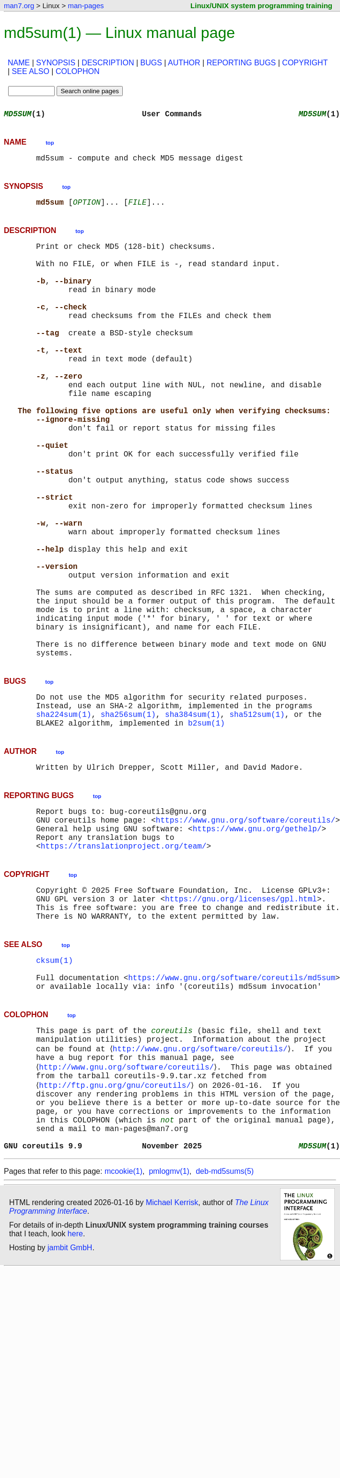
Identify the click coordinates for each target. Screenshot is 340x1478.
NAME (19, 63)
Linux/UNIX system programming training (261, 5)
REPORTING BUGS (241, 63)
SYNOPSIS (55, 63)
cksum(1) (54, 1087)
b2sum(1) (206, 828)
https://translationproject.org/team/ (124, 963)
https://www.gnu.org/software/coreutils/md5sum (231, 1108)
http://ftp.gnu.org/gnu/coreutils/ (117, 1228)
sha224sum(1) (63, 818)
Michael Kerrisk (172, 1359)
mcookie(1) (123, 1328)
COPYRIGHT (305, 63)
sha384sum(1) (192, 818)
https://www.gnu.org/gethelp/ (257, 941)
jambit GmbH (69, 1404)
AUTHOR (184, 63)
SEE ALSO (30, 71)
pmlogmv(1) (169, 1328)
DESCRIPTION (108, 63)
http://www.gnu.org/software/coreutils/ (201, 1186)
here (75, 1390)
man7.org (19, 5)
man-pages (86, 5)
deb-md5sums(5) (225, 1328)
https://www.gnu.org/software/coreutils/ (245, 931)
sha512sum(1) (256, 818)
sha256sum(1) (128, 818)
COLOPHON (78, 71)
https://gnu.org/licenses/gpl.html (241, 1019)
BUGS (151, 63)
